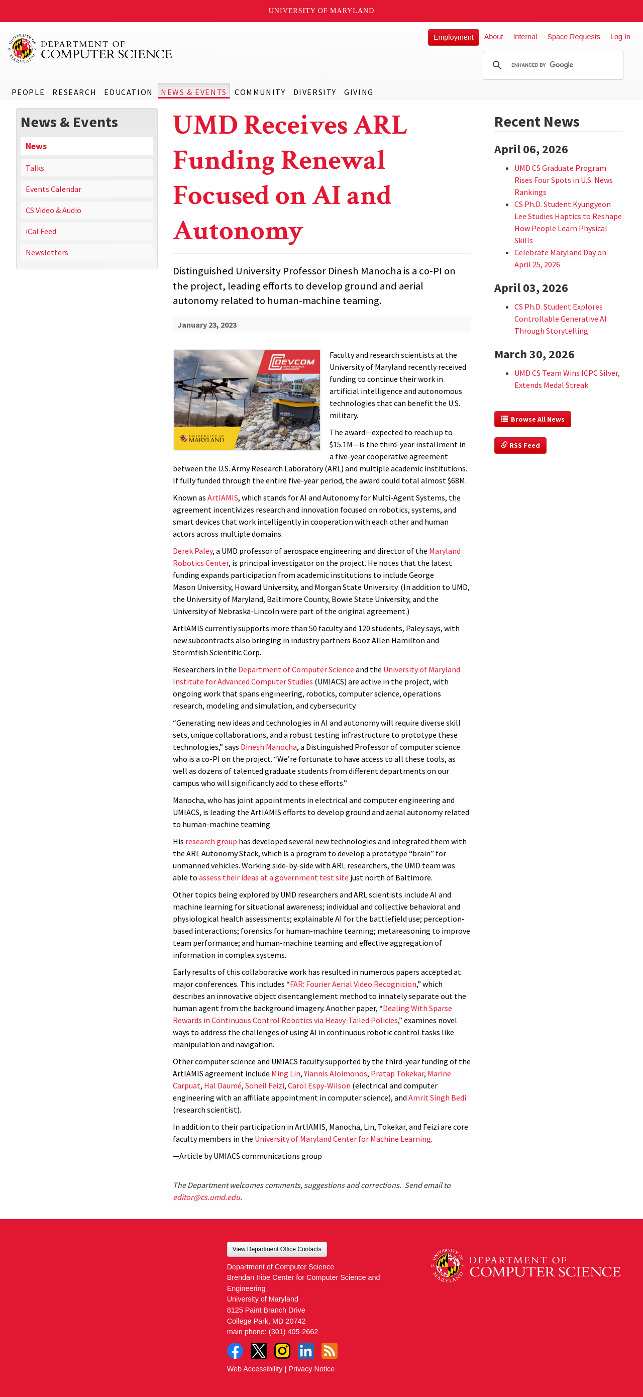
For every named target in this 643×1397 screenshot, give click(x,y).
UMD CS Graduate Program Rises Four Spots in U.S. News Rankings (563, 180)
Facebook (235, 1351)
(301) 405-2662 (293, 1332)
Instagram (282, 1351)
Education (128, 92)
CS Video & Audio (53, 210)
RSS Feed (520, 445)
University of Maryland (322, 11)
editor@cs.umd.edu (206, 1197)
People (28, 92)
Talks (35, 168)
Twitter (259, 1351)
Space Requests (573, 37)
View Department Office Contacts (277, 1249)
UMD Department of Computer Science (90, 48)
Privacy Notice (311, 1369)
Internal (525, 37)
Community (260, 92)
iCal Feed (41, 231)
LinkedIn (306, 1351)
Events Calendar (53, 189)
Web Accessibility (255, 1369)
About (493, 37)
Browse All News (533, 419)
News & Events (194, 92)
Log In (620, 37)
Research (74, 92)
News (36, 146)
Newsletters (47, 252)
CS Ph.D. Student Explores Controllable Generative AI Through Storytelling (560, 319)
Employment (454, 37)
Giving (359, 92)
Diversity (315, 92)
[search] (551, 65)
